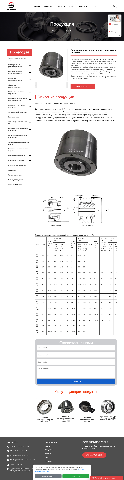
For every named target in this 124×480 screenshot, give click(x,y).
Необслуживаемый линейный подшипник (18, 129)
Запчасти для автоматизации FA (18, 123)
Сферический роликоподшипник (14, 86)
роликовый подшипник (16, 160)
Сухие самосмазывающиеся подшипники (17, 136)
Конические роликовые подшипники (16, 93)
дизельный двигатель (15, 185)
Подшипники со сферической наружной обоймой (18, 99)
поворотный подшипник (16, 156)
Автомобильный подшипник (17, 112)
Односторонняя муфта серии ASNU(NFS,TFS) (108, 418)
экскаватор (12, 170)
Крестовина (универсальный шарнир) (18, 150)
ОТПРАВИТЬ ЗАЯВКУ (94, 455)
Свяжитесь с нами (82, 86)
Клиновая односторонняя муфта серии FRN (44, 419)
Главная (55, 30)
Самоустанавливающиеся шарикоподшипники (17, 59)
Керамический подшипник (17, 165)
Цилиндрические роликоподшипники (15, 66)
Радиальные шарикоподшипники (15, 79)
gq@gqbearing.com (21, 455)
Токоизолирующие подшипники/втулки (19, 143)
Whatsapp (113, 32)
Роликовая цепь (13, 117)
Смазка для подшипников (16, 180)
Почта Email (113, 24)
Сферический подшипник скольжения (16, 106)
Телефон (112, 28)
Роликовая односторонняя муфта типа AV (86, 419)
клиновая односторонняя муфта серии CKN (65, 419)
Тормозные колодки (15, 175)
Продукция (67, 30)
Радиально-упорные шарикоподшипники (15, 72)
